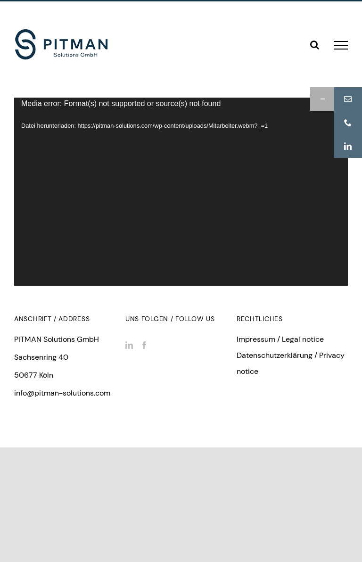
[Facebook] (144, 345)
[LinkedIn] (129, 345)
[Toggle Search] (314, 45)
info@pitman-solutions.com (62, 393)
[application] (181, 192)
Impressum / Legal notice (280, 339)
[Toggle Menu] (340, 45)
